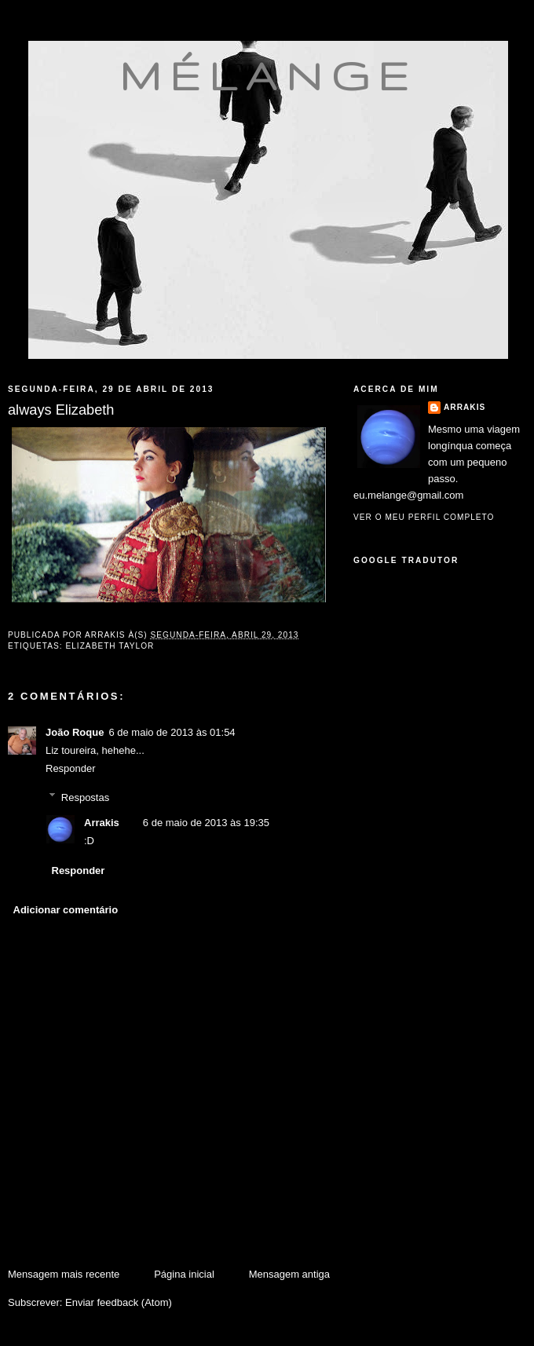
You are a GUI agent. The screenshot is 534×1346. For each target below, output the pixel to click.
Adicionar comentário (66, 910)
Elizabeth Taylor (109, 646)
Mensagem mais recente (63, 1274)
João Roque (75, 732)
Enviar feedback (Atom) (118, 1302)
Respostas (85, 797)
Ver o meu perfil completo (424, 517)
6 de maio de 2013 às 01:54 (171, 732)
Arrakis (101, 822)
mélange (268, 75)
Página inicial (184, 1274)
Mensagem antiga (289, 1274)
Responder (71, 768)
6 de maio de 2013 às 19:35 (206, 822)
